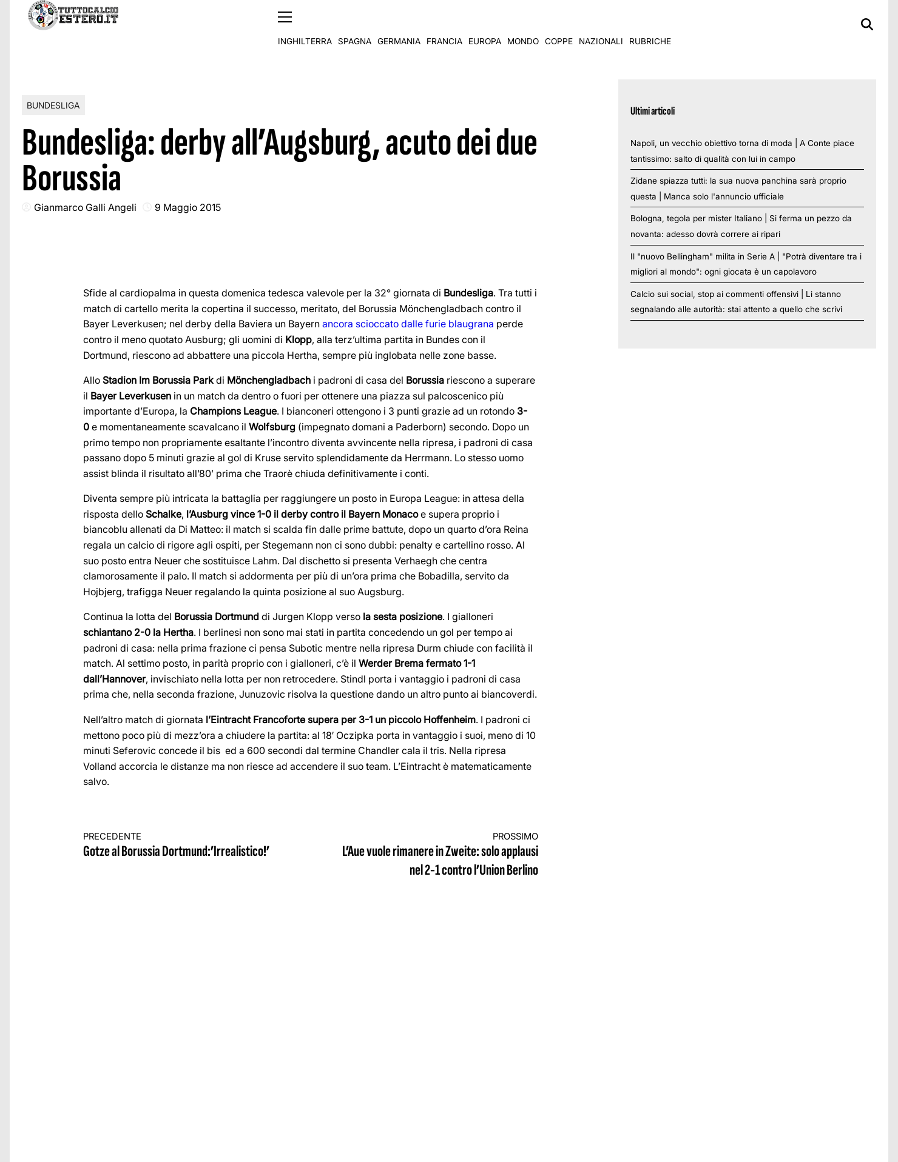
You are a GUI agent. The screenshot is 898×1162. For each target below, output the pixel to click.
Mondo (523, 24)
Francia (444, 24)
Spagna (354, 24)
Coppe (559, 24)
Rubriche (650, 24)
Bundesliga (53, 104)
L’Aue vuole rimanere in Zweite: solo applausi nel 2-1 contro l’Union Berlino (436, 855)
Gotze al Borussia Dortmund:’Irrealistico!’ (185, 845)
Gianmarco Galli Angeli (85, 207)
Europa (484, 24)
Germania (398, 24)
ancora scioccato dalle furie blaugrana (408, 324)
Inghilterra (305, 24)
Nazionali (601, 24)
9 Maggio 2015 (188, 207)
